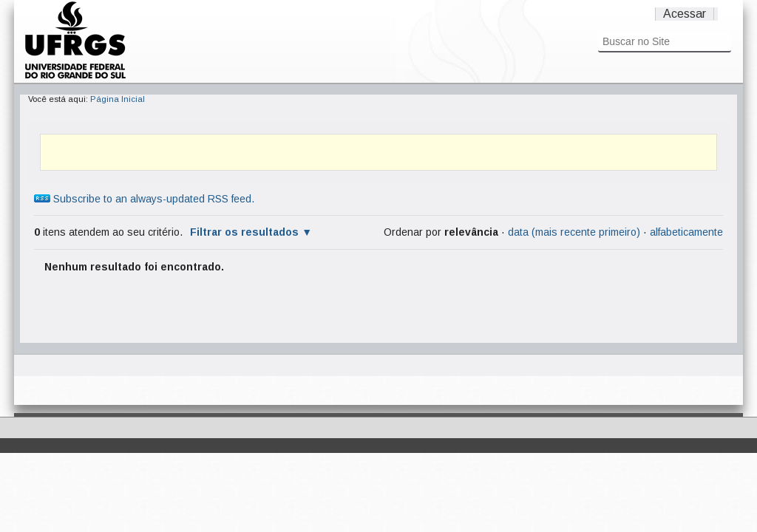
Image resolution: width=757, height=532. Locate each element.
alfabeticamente (686, 232)
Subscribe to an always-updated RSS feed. (144, 199)
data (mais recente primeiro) (574, 232)
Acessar (684, 13)
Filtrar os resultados (244, 232)
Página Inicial (117, 99)
